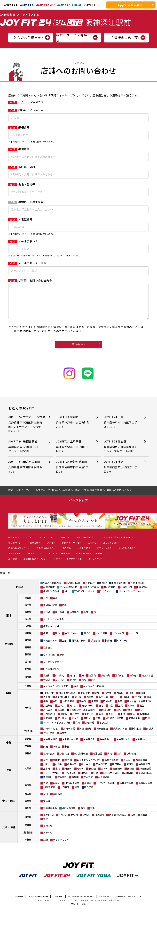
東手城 (46, 807)
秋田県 (28, 625)
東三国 (68, 766)
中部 (8, 749)
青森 (55, 604)
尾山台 (60, 716)
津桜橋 (56, 753)
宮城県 (28, 618)
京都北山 (64, 760)
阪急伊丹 (88, 793)
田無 (147, 724)
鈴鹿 (45, 753)
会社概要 (19, 903)
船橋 (75, 692)
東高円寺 (89, 720)
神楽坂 (63, 720)
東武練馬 (47, 724)
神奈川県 (28, 737)
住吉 (133, 821)
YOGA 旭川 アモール (84, 597)
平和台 (87, 724)
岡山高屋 (57, 800)
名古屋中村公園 (70, 745)
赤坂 (97, 699)
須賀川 (46, 639)
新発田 (108, 647)
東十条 (78, 703)
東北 (8, 622)
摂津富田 (47, 783)
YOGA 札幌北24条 (52, 589)
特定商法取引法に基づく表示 (81, 903)
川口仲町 (59, 682)
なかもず (88, 783)
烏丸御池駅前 (81, 760)
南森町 (56, 766)
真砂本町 (47, 839)
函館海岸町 (49, 593)
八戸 (45, 604)
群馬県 (28, 675)
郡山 (57, 639)
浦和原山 (119, 682)
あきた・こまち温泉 (53, 625)
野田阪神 (117, 775)
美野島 (144, 821)
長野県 (28, 653)
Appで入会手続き (130, 5)
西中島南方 (141, 766)
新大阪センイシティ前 (88, 766)
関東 (8, 700)
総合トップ (13, 543)
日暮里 (126, 703)
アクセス (51, 549)
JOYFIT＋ (65, 543)
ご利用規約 (58, 903)
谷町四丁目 (144, 770)
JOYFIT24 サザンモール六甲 (26, 430)
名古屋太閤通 (50, 745)
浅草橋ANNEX (62, 703)
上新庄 (46, 770)
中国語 (83, 910)
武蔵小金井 (134, 724)
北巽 (57, 775)
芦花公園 (47, 716)
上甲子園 (64, 793)
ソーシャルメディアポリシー (129, 903)
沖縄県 (28, 846)
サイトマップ (105, 903)
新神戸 (56, 789)
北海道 (19, 593)
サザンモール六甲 (105, 789)
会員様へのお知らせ (46, 554)
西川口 (73, 682)
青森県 (28, 604)
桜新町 (131, 712)
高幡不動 (89, 729)
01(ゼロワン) (106, 597)
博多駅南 (99, 821)
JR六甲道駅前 (72, 789)
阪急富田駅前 (145, 779)
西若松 (87, 639)
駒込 (132, 720)
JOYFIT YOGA (47, 543)
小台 (115, 703)
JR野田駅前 (145, 775)
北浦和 (46, 682)
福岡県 (28, 823)
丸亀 (92, 814)
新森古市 (86, 770)
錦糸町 (82, 707)
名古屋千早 (89, 745)
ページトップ (78, 507)
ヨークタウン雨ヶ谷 (53, 668)
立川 (77, 729)
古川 (96, 618)
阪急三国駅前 (111, 766)
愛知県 (28, 745)
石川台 (73, 712)
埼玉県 (28, 683)
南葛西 (94, 707)
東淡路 (58, 770)
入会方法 (92, 549)
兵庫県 (28, 791)
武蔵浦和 (105, 682)
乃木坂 (108, 699)
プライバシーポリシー (38, 903)
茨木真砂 (128, 779)
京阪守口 (62, 783)
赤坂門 (74, 821)
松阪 (67, 753)
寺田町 (68, 775)
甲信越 (9, 650)
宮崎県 (28, 831)
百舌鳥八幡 (104, 783)
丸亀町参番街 (50, 814)
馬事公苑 (106, 716)
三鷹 (98, 724)
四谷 (118, 716)
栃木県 (28, 668)
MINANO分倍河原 (114, 724)
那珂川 (86, 821)
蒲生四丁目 (101, 770)
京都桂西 (131, 760)
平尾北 (62, 821)
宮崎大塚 (47, 832)
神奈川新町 (49, 739)
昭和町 (80, 775)
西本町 (104, 775)
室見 (45, 825)
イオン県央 (122, 647)
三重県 (28, 752)
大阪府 (28, 775)
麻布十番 (85, 699)
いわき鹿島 (101, 639)
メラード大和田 (51, 779)
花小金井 (103, 729)
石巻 (86, 618)
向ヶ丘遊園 (102, 735)
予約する (66, 554)
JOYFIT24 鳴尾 (121, 473)
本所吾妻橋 (68, 707)
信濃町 (129, 716)
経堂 (142, 712)
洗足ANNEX (87, 712)
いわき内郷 (118, 639)
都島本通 (71, 770)
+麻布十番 (48, 699)
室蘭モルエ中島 (91, 593)
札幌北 (103, 589)
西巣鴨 (90, 703)
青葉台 (63, 739)
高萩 (62, 661)
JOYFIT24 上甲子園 (73, 453)
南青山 (120, 699)
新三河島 (103, 703)
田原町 (141, 699)
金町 (55, 707)
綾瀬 (149, 703)
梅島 (45, 707)
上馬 (120, 712)
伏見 (109, 760)
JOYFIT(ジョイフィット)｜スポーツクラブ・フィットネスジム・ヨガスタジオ (85, 906)
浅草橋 (46, 703)
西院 (119, 760)
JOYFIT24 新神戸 (73, 428)
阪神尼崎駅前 (145, 789)
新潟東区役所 (79, 647)
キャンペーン (14, 549)
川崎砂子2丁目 (50, 735)
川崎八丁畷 (69, 735)
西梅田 (130, 775)
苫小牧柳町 (109, 593)
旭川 (67, 597)
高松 (82, 814)
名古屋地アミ (123, 745)
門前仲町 (107, 707)
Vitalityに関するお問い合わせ (118, 543)
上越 (64, 647)
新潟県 (28, 646)
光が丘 (75, 724)
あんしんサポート (97, 565)
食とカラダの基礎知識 (59, 559)
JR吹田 (84, 779)
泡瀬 (45, 846)
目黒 (110, 712)
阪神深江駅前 (126, 789)
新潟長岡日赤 (50, 647)
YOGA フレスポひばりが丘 (56, 729)
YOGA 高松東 (68, 814)
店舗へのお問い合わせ (19, 554)
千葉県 (28, 692)
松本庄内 (47, 654)
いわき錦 (133, 639)
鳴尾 (77, 793)
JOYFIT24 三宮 (121, 428)
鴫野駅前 (116, 770)
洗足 (101, 712)
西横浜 (149, 735)
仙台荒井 (59, 618)
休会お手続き (84, 554)
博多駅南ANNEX (117, 821)
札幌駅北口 (126, 593)
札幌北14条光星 (51, 597)
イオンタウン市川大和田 (55, 692)
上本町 (46, 775)
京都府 (28, 759)
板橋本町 (144, 720)
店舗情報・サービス (72, 549)
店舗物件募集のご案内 (34, 565)
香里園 (75, 783)
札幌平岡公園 (119, 589)
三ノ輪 (138, 703)
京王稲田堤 (85, 735)
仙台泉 (46, 618)
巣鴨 (122, 720)
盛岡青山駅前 (50, 611)
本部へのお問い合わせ (87, 543)
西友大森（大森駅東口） (139, 707)
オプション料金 (104, 554)
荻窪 (101, 720)
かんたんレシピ (34, 559)
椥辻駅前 (97, 760)
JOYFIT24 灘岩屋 (121, 453)
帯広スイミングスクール (131, 597)
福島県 (28, 639)
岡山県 (28, 800)
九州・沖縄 (8, 834)
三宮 (45, 789)
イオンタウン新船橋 (93, 692)
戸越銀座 (47, 712)
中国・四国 (8, 807)
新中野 (75, 720)
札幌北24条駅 (73, 589)
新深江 (130, 770)
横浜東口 (136, 735)
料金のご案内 (34, 549)
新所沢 (73, 686)
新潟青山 (95, 647)
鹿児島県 (28, 839)
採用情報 (12, 565)
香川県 (28, 814)
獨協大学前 (147, 682)
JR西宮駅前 (49, 793)
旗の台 (60, 712)
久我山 (111, 720)
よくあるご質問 (110, 549)
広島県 (28, 807)
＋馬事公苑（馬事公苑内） (83, 716)
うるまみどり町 (61, 846)
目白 (140, 716)
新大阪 (127, 766)
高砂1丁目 (48, 821)
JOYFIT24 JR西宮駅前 (25, 453)
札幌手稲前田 (137, 589)
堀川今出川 (49, 760)
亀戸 (120, 707)
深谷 (93, 686)
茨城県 (28, 660)
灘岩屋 (87, 789)
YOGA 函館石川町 (69, 593)
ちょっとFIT (14, 559)
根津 (131, 699)
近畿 (8, 776)
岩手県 (28, 611)
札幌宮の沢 (142, 593)
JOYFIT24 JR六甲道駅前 (25, 473)
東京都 (28, 714)
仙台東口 (74, 618)
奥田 (45, 800)
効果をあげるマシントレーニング (92, 559)
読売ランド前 (120, 735)
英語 (73, 910)
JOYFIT (29, 543)
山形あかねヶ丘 (51, 632)
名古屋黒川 (105, 745)
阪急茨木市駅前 (111, 779)
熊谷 (83, 686)
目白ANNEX (49, 720)
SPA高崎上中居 (51, 675)
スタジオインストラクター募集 (67, 565)
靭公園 (92, 775)
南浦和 (92, 682)
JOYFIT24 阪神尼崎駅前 (73, 473)
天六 (45, 766)
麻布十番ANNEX (67, 699)
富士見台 (62, 724)
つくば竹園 (49, 661)
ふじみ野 (59, 686)
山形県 (28, 632)
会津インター (72, 639)
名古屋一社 (141, 745)
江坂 (95, 779)
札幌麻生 (90, 589)
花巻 (64, 611)
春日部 (46, 686)
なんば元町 (70, 779)
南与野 (132, 682)
